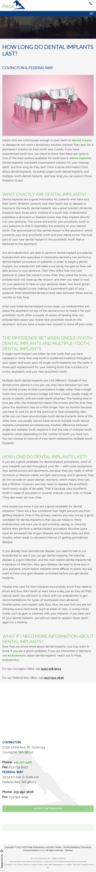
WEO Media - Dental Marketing (65, 847)
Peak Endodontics (36, 847)
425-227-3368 (22, 762)
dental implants (80, 158)
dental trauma (82, 140)
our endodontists (14, 655)
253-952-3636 (23, 792)
